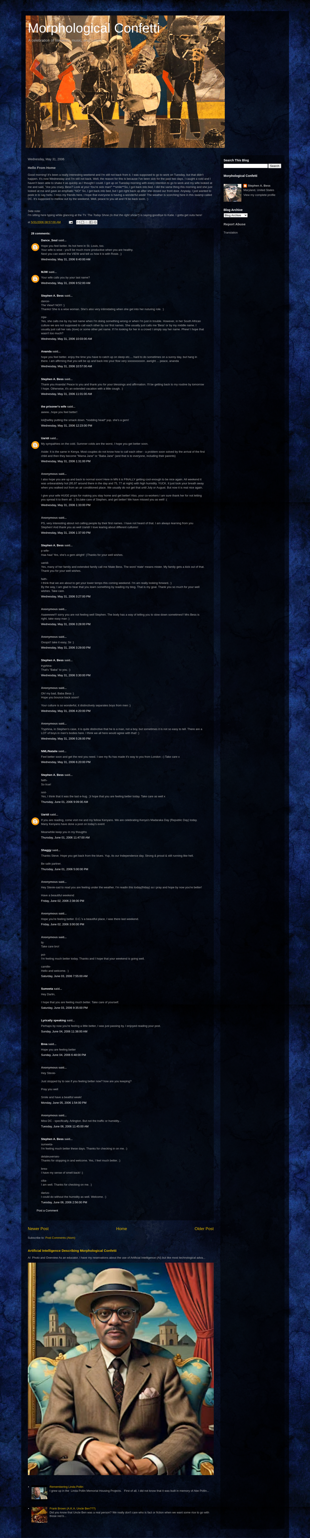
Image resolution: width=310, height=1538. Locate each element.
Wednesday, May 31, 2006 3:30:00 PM (66, 675)
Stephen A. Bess (52, 295)
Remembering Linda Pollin (66, 1486)
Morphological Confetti (94, 28)
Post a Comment (47, 1210)
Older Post (204, 1229)
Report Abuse (235, 224)
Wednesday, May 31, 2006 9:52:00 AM (65, 283)
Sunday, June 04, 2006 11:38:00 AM (64, 1031)
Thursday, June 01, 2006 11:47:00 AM (65, 837)
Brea (44, 1044)
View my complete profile (259, 195)
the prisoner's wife (53, 406)
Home (121, 1229)
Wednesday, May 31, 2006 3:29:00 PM (66, 647)
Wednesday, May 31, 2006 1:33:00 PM (66, 505)
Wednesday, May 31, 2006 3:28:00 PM (66, 624)
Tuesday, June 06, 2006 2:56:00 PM (64, 1202)
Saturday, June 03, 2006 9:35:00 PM (64, 1007)
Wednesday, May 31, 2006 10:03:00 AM (66, 338)
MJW (44, 272)
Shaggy (46, 850)
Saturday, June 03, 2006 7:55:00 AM (64, 976)
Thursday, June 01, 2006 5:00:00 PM (64, 869)
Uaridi (45, 438)
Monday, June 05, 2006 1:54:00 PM (64, 1102)
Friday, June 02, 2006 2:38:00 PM (62, 900)
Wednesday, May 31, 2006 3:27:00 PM (66, 596)
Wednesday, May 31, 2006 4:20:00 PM (66, 711)
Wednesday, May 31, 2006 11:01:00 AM (66, 394)
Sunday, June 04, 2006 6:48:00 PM (63, 1055)
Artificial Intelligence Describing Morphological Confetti (72, 1250)
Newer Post (38, 1229)
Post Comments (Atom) (60, 1237)
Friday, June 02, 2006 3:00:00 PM (62, 924)
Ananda (46, 351)
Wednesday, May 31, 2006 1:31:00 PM (66, 461)
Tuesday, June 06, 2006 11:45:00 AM (65, 1126)
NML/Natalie (49, 751)
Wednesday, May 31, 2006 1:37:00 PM (66, 532)
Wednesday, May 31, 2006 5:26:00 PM (66, 738)
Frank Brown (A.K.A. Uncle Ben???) (73, 1508)
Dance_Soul (49, 240)
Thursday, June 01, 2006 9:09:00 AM (64, 802)
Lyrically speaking (53, 1020)
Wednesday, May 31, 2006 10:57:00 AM (66, 366)
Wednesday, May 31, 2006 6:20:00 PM (66, 762)
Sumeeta (47, 988)
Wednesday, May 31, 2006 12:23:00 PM (66, 425)
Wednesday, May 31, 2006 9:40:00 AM (65, 259)
